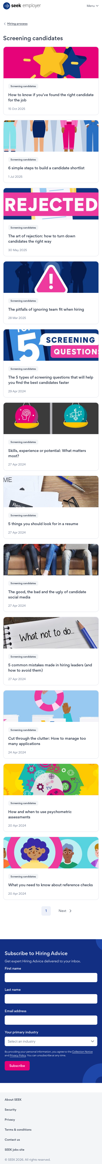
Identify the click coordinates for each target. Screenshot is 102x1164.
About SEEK (13, 1099)
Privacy (10, 1119)
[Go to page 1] (46, 911)
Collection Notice (82, 1051)
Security (10, 1109)
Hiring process (17, 24)
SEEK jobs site (14, 1149)
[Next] (65, 911)
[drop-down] (51, 1041)
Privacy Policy (18, 1055)
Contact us (12, 1139)
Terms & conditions (18, 1129)
